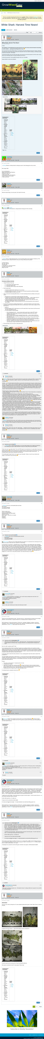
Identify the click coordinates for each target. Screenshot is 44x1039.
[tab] (3, 30)
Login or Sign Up (38, 0)
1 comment (6, 882)
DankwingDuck (10, 609)
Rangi (8, 36)
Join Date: (9, 39)
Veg (11, 134)
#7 (41, 441)
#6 (41, 279)
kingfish (9, 183)
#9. (41, 593)
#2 (41, 163)
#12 (41, 716)
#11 (41, 637)
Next (40, 1006)
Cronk (8, 250)
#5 (41, 256)
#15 (41, 900)
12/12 (11, 624)
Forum (5, 12)
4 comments (6, 373)
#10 (41, 616)
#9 (41, 531)
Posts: (16, 39)
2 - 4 (39, 373)
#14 (41, 820)
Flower (12, 135)
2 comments (6, 591)
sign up (36, 17)
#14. (41, 885)
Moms (12, 132)
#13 (41, 786)
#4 (41, 205)
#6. (41, 376)
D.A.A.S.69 (9, 496)
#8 (41, 503)
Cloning (12, 133)
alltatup (5, 379)
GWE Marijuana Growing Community (13, 12)
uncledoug (9, 156)
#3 (41, 190)
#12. (41, 762)
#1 (41, 42)
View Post (18, 640)
